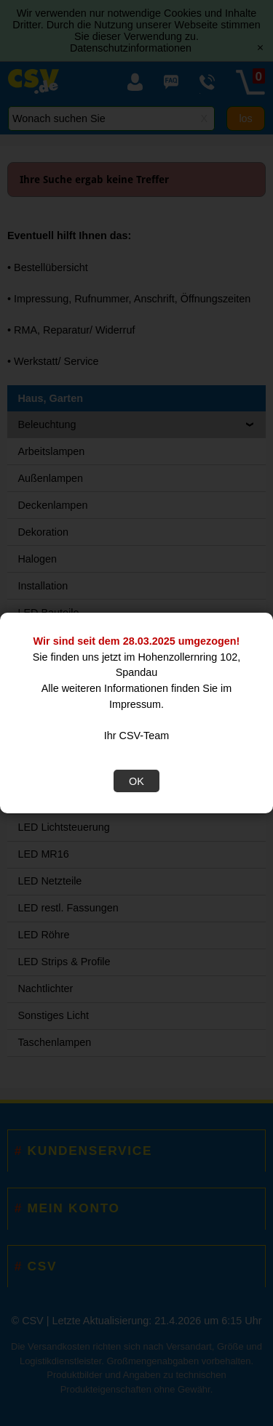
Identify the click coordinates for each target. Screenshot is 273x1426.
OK (136, 781)
